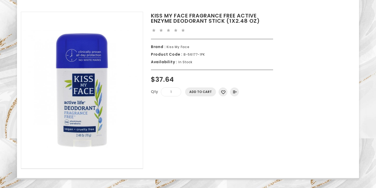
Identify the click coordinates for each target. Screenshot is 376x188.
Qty (154, 91)
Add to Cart (200, 92)
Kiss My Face (177, 47)
